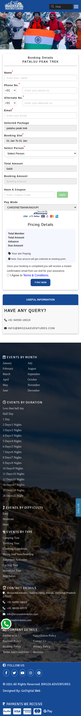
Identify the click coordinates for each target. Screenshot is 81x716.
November (34, 385)
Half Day (8, 413)
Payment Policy (12, 641)
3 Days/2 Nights (12, 430)
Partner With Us (12, 635)
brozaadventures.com (19, 620)
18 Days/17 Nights (13, 484)
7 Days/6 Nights (12, 452)
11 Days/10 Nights (13, 473)
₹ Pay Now (40, 282)
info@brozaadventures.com (29, 328)
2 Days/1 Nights (12, 424)
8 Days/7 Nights (12, 457)
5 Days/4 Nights (12, 441)
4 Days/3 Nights (12, 435)
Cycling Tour (10, 565)
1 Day (6, 419)
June (5, 390)
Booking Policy (12, 646)
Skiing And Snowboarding (18, 554)
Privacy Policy (41, 646)
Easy (5, 513)
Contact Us (39, 641)
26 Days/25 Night (13, 495)
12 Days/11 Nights (13, 479)
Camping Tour (11, 537)
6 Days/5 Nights (12, 446)
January (7, 363)
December (34, 390)
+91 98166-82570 (17, 608)
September (34, 374)
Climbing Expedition (15, 548)
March (6, 374)
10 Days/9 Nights (13, 468)
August (32, 368)
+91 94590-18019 (17, 320)
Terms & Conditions (35, 275)
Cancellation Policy (44, 635)
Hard (6, 524)
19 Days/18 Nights (13, 490)
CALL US (78, 508)
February (8, 368)
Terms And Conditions (16, 652)
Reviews (38, 652)
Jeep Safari (9, 576)
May (5, 385)
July (30, 363)
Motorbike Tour (12, 570)
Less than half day (13, 408)
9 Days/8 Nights (12, 462)
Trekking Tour (11, 543)
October (32, 379)
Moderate (8, 519)
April (6, 379)
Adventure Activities (15, 559)
